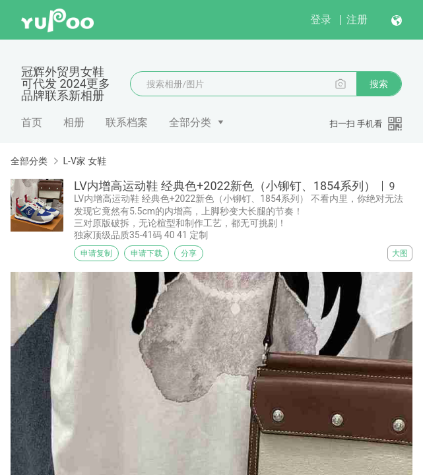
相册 (73, 122)
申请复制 (96, 253)
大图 (400, 253)
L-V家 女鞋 (84, 161)
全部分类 (190, 122)
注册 (357, 19)
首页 (31, 122)
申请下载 (146, 253)
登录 (320, 19)
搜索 (379, 84)
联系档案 (127, 122)
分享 (189, 253)
